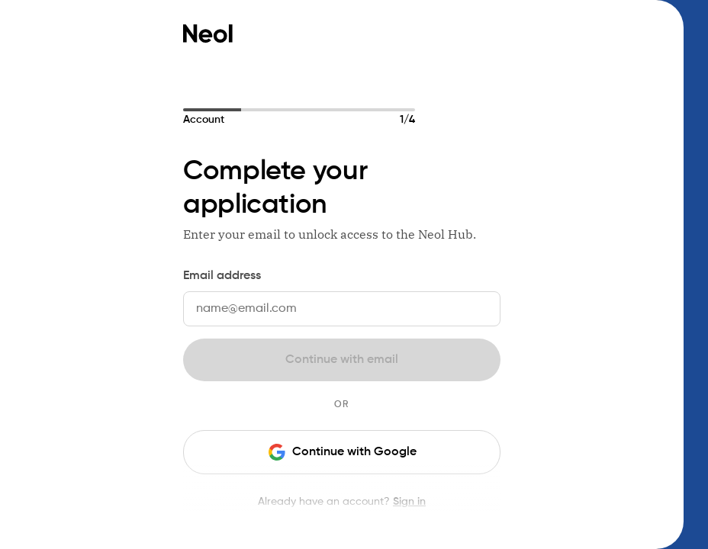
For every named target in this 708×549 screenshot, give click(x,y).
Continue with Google (342, 452)
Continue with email (341, 360)
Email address (222, 276)
